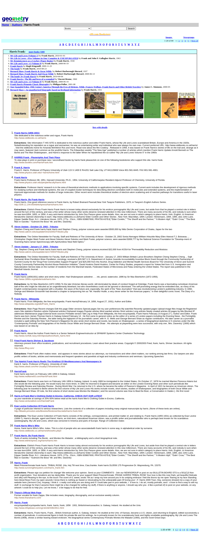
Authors (17, 24)
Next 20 (194, 41)
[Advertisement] (100, 8)
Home (5, 24)
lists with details (100, 127)
